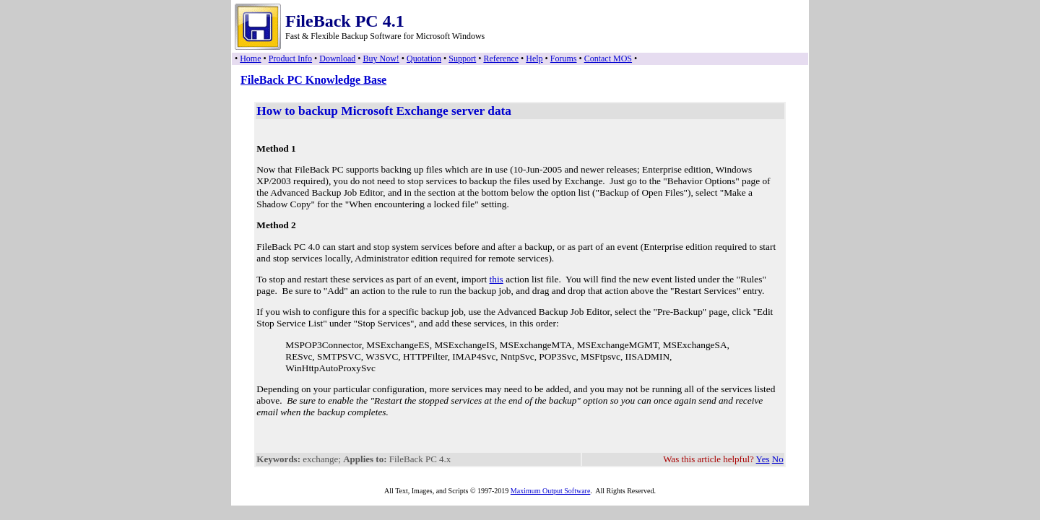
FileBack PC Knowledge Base (313, 80)
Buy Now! (381, 58)
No (778, 459)
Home (250, 58)
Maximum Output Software (551, 491)
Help (534, 58)
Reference (501, 58)
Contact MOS (608, 58)
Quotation (424, 58)
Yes (763, 459)
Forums (563, 58)
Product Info (290, 58)
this (496, 279)
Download (337, 58)
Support (462, 58)
